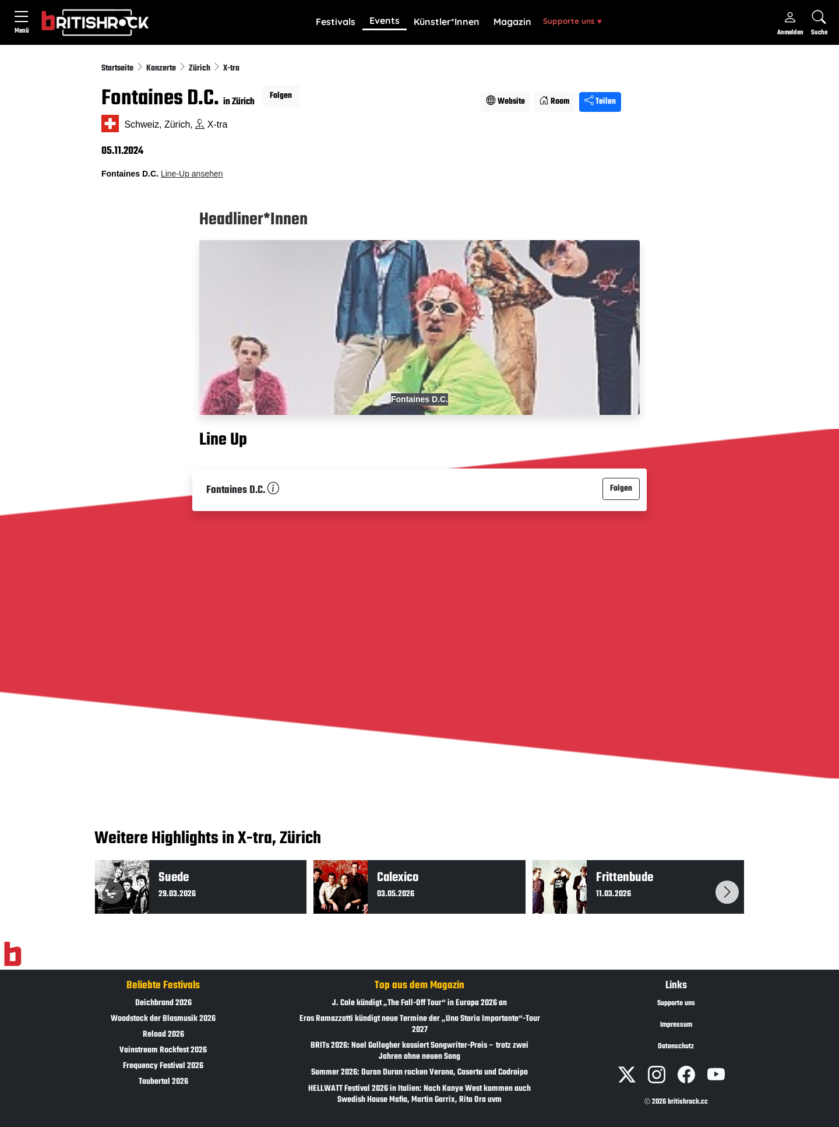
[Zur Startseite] (12, 954)
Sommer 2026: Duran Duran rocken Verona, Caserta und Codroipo (419, 1072)
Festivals (335, 21)
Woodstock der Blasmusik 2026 (163, 1019)
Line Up (223, 440)
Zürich (200, 68)
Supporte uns (572, 21)
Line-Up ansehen (192, 173)
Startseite (118, 68)
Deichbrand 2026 (163, 1003)
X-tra (231, 68)
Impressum (676, 1025)
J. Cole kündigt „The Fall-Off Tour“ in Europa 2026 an (419, 1003)
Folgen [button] (281, 96)
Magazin (512, 21)
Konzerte (162, 68)
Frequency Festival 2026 (163, 1066)
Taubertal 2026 (163, 1082)
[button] (335, 22)
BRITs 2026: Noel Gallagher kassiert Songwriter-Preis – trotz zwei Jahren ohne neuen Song (419, 1051)
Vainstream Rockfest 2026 (163, 1050)
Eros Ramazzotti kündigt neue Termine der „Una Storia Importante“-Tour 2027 (419, 1024)
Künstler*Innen (447, 21)
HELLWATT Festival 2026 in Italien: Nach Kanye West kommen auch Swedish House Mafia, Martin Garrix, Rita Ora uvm (419, 1094)
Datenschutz (676, 1046)
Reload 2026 (163, 1034)
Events (384, 20)
